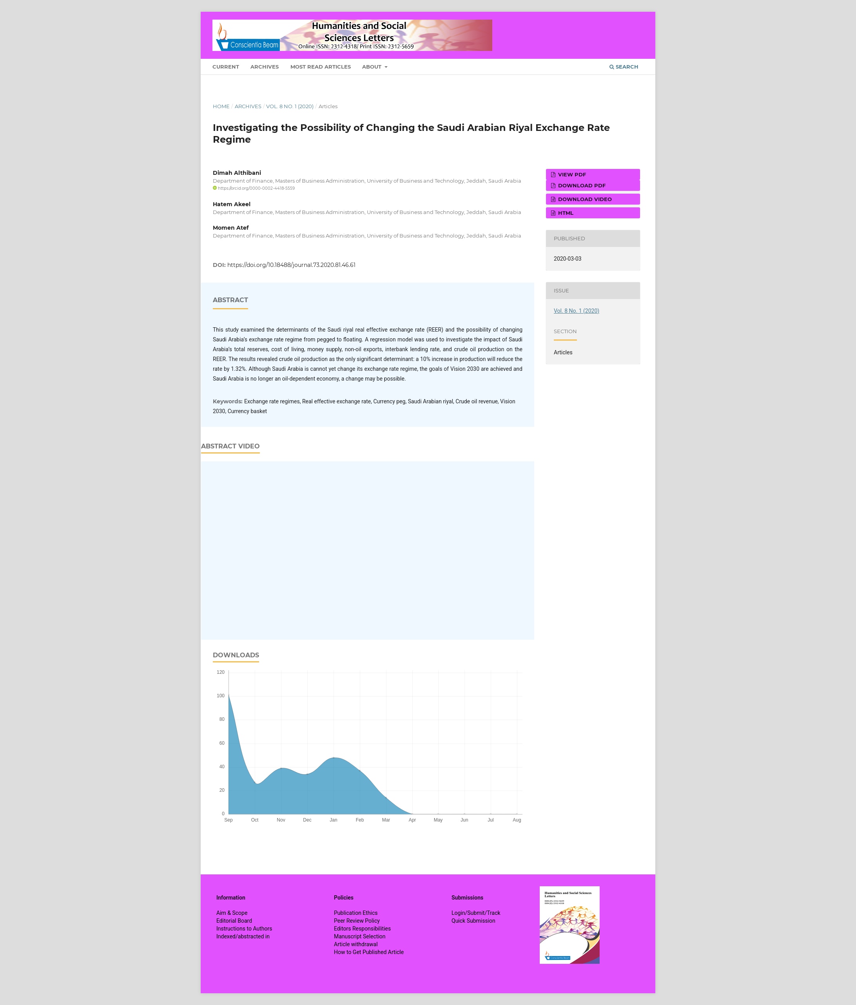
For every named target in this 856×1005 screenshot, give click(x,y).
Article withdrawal (356, 944)
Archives (264, 66)
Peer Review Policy (357, 921)
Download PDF (581, 185)
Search (623, 66)
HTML (565, 213)
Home (221, 106)
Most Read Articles (320, 66)
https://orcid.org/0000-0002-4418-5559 (254, 188)
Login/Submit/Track (476, 913)
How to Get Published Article (369, 952)
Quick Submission (473, 921)
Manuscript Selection (360, 936)
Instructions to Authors (244, 928)
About (372, 66)
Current (225, 66)
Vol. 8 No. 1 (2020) (290, 106)
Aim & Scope (231, 913)
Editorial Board (234, 921)
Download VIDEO (584, 199)
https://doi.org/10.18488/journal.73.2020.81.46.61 (291, 264)
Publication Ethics (356, 913)
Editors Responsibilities (362, 928)
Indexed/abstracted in (243, 936)
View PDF (571, 174)
